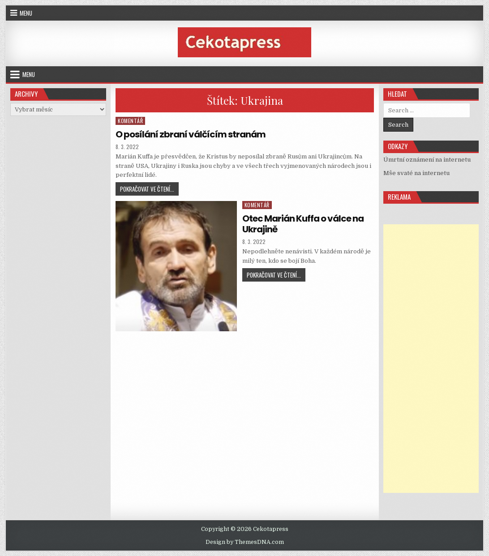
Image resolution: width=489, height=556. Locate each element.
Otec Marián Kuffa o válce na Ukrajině (303, 223)
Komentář (130, 120)
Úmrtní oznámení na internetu (427, 159)
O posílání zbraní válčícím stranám (191, 134)
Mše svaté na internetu (416, 173)
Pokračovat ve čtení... (149, 190)
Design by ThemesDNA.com (245, 542)
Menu (26, 13)
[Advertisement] (431, 358)
